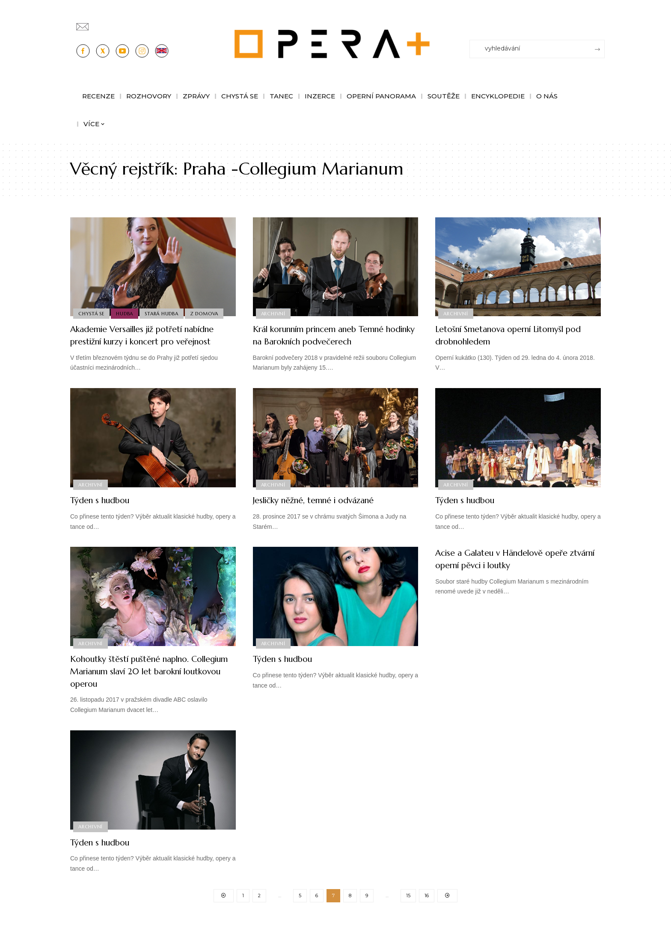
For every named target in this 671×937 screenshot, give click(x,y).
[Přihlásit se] (600, 23)
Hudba (126, 313)
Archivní (273, 313)
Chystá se (92, 313)
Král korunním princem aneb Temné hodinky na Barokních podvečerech (332, 335)
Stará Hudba (164, 313)
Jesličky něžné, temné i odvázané (324, 512)
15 (408, 908)
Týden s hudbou (105, 512)
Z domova (207, 313)
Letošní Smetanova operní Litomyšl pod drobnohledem (511, 335)
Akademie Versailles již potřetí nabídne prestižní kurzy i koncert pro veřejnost (151, 341)
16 (427, 908)
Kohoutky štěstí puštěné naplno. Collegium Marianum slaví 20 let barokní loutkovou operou (142, 683)
